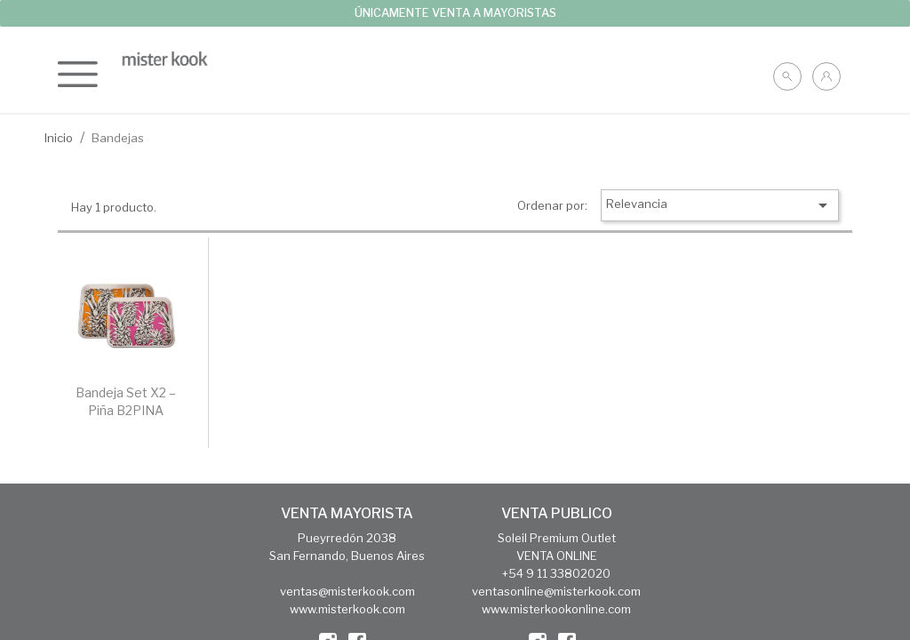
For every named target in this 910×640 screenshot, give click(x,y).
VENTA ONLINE (556, 555)
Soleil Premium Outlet (557, 538)
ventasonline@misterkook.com (556, 591)
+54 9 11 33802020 (556, 573)
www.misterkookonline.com (556, 609)
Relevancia (720, 205)
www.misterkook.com (347, 609)
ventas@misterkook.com (347, 591)
